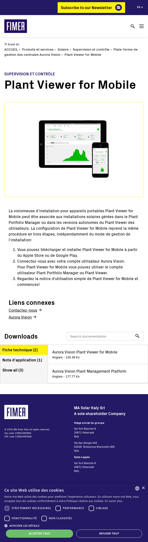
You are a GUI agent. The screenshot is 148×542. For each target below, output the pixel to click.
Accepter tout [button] (39, 533)
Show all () (12, 370)
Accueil (11, 49)
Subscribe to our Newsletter (86, 7)
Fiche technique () (20, 349)
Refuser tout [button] (109, 533)
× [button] (143, 488)
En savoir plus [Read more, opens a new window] (113, 501)
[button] (74, 525)
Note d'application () (22, 359)
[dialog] (74, 512)
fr (138, 7)
